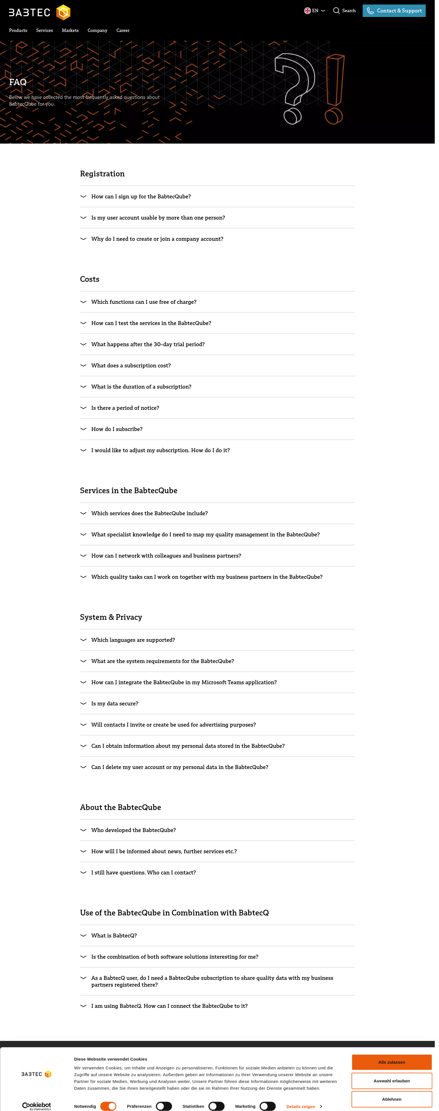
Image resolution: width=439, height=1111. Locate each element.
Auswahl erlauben (392, 1074)
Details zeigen (300, 1099)
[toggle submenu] (18, 30)
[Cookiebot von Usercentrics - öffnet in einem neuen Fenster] (36, 1100)
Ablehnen (391, 1092)
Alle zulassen (391, 1055)
